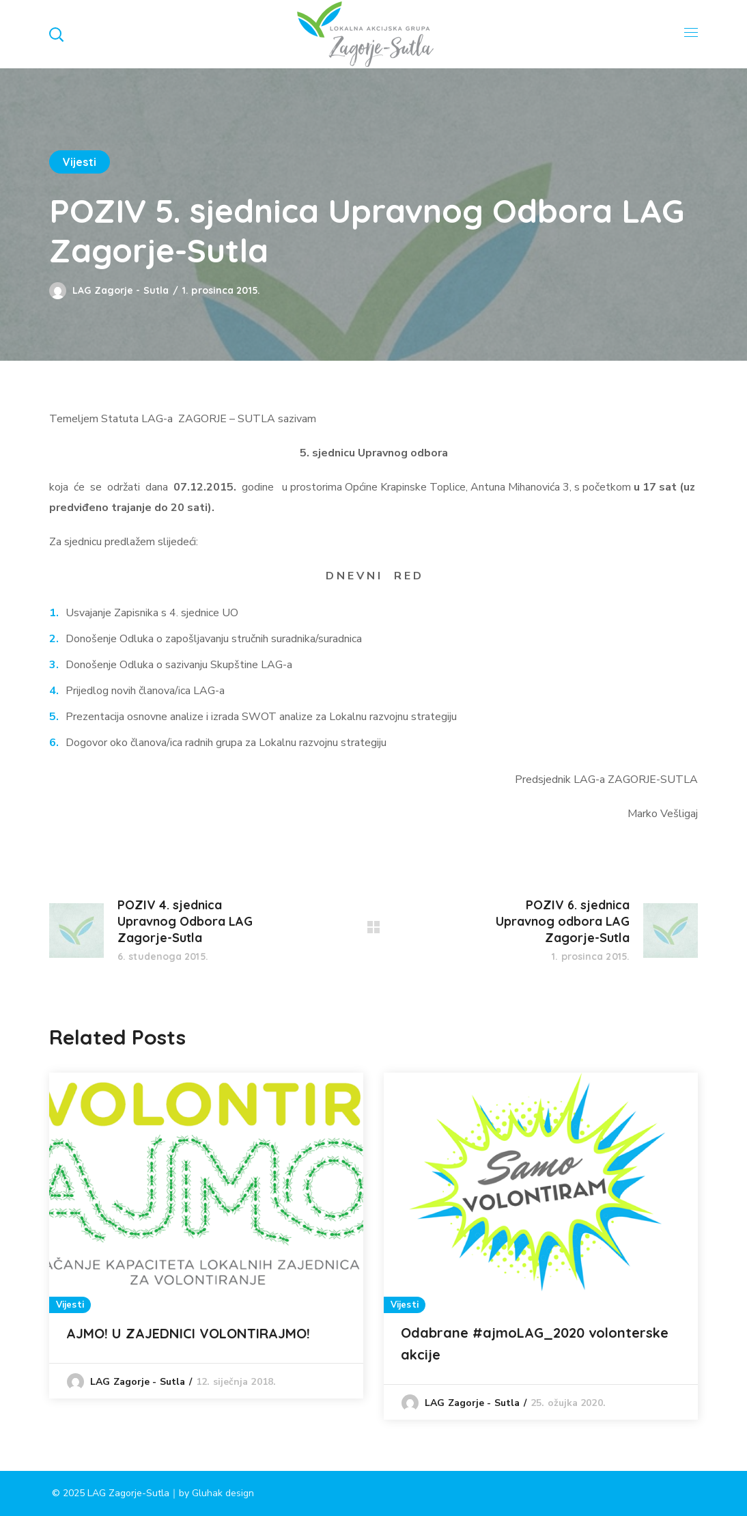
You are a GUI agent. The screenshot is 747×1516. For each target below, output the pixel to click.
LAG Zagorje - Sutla (120, 290)
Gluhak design (223, 1493)
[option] (206, 1235)
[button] (56, 34)
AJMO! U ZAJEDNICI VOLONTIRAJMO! (188, 1333)
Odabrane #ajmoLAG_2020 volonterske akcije (534, 1343)
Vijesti (79, 162)
